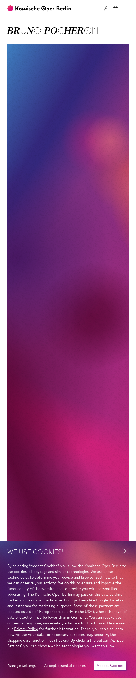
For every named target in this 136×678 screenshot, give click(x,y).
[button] (126, 9)
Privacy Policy (26, 629)
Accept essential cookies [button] (65, 666)
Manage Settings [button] (22, 666)
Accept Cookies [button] (110, 666)
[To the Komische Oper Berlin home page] (39, 8)
